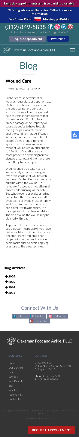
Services (13, 376)
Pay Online (58, 38)
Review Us (41, 321)
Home (11, 363)
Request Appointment (27, 38)
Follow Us (37, 316)
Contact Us (14, 399)
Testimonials (15, 394)
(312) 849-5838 (25, 26)
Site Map (30, 418)
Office (11, 372)
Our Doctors (15, 367)
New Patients (15, 381)
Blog (10, 385)
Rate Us (12, 390)
